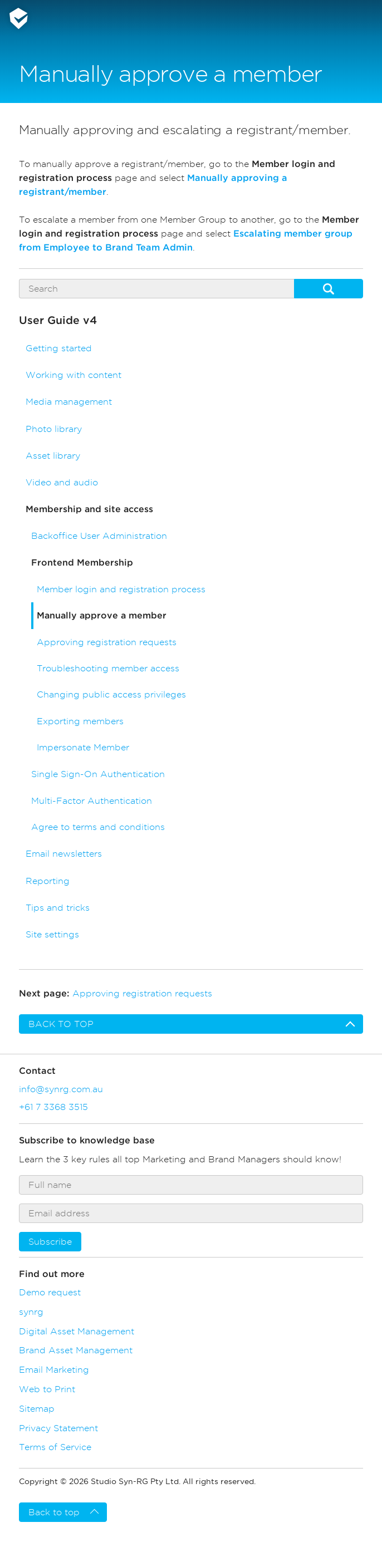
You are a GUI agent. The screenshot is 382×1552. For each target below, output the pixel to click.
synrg (31, 1312)
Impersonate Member (83, 747)
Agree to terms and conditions (98, 827)
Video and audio (62, 482)
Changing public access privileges (111, 694)
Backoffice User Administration (99, 536)
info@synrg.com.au (61, 1089)
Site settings (52, 934)
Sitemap (37, 1408)
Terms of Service (55, 1447)
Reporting (48, 881)
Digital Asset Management (76, 1331)
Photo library (54, 429)
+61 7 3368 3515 (53, 1107)
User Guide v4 (58, 320)
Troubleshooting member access (108, 668)
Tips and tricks (58, 907)
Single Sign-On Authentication (98, 774)
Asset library (53, 455)
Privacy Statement (58, 1428)
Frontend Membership (82, 562)
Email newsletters (64, 853)
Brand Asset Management (76, 1350)
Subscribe (50, 1241)
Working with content (73, 375)
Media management (69, 401)
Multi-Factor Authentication (91, 801)
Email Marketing (54, 1369)
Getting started (59, 348)
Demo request (50, 1292)
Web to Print (47, 1389)
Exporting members (80, 721)
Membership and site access (89, 509)
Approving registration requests (107, 642)
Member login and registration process (121, 589)
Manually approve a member (101, 615)
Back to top (61, 1024)
